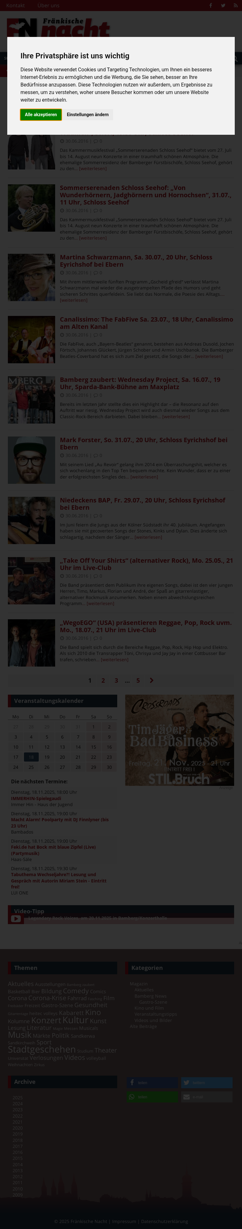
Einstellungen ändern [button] (88, 114)
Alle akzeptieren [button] (41, 114)
